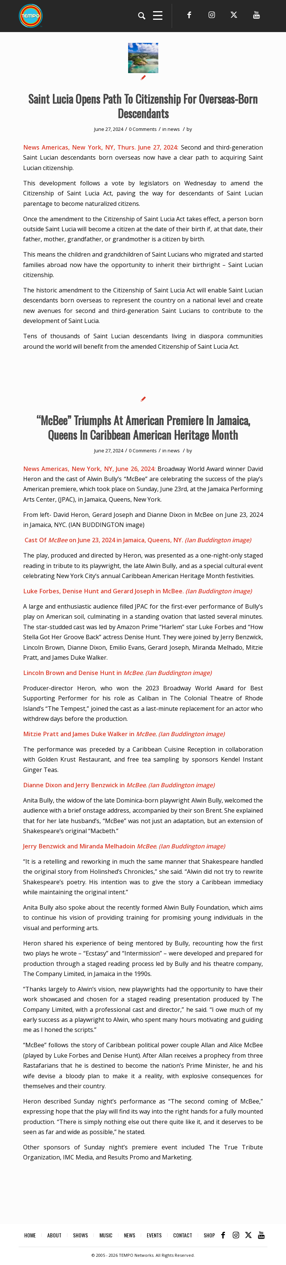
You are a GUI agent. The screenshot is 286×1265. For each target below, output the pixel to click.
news (174, 129)
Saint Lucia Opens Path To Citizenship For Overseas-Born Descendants (143, 106)
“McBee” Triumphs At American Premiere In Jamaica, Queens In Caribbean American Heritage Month (143, 427)
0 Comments (143, 129)
